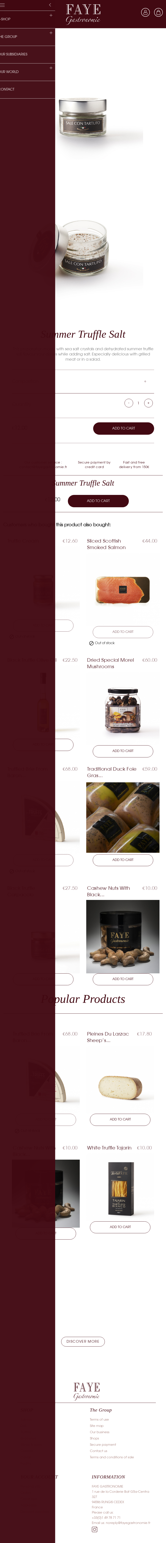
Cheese (27, 1452)
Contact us (98, 1452)
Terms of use (99, 1420)
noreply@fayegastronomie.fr (128, 1524)
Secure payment (103, 1445)
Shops (94, 1439)
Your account (39, 1478)
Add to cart (123, 428)
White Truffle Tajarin (109, 1149)
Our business (99, 1433)
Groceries (28, 1439)
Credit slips (29, 1500)
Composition (25, 381)
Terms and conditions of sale (112, 1458)
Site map (97, 1427)
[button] (83, 1343)
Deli (23, 1427)
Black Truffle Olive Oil (31, 660)
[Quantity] (138, 403)
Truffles (26, 1433)
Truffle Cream (23, 541)
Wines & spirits (31, 1445)
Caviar (26, 1458)
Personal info (30, 1487)
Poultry (26, 1464)
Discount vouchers (35, 1512)
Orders (26, 1494)
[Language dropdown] (132, 12)
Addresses (29, 1506)
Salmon (26, 1420)
